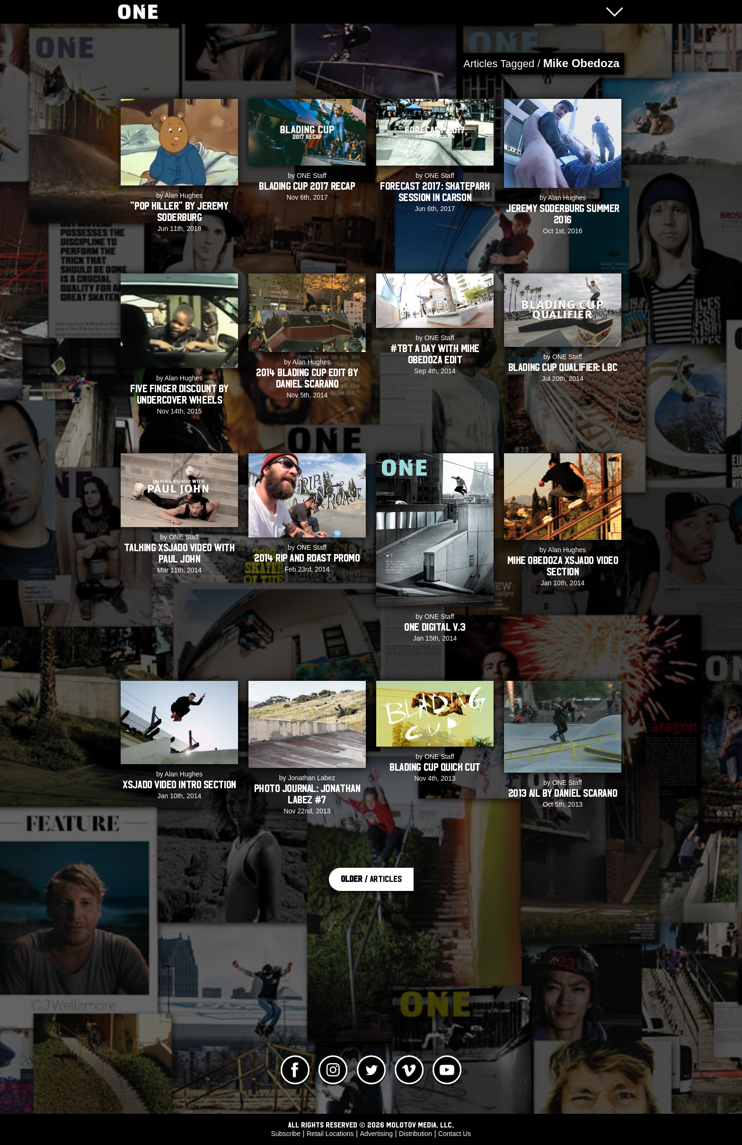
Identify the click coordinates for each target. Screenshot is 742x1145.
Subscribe (285, 1133)
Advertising (376, 1133)
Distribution (415, 1133)
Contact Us (454, 1133)
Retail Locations (330, 1133)
